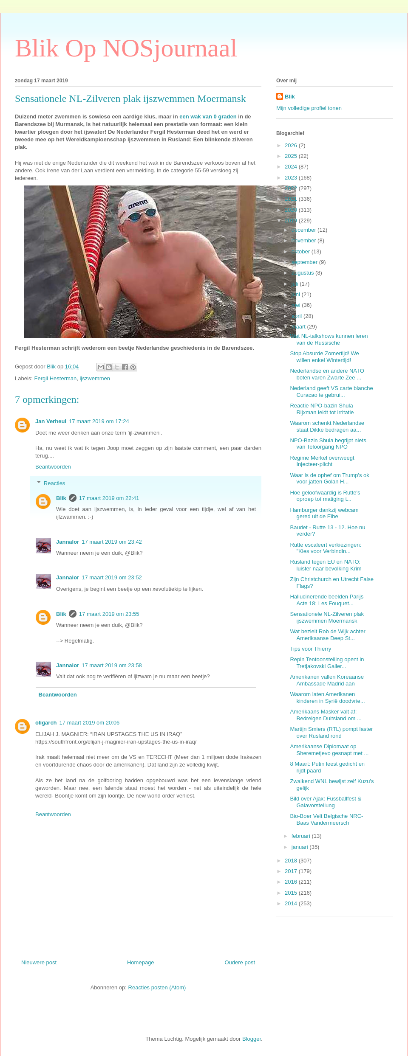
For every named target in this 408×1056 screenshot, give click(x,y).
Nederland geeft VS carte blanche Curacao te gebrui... (331, 391)
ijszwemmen (94, 378)
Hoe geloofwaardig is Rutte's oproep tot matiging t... (325, 496)
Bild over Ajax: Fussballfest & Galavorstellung (325, 802)
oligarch (46, 722)
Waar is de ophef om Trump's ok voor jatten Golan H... (329, 478)
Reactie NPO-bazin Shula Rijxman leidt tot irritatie (322, 409)
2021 (292, 199)
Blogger (251, 1039)
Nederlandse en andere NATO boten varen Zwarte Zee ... (327, 374)
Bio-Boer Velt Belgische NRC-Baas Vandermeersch (326, 819)
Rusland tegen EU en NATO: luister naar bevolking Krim (325, 565)
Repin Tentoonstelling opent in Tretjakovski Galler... (327, 662)
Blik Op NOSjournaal (126, 48)
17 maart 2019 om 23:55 (109, 614)
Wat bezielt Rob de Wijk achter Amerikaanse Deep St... (327, 634)
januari (301, 847)
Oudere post (239, 962)
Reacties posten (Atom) (157, 987)
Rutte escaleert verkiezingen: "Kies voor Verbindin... (325, 548)
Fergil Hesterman (55, 378)
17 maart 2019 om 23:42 (112, 542)
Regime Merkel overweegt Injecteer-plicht (322, 461)
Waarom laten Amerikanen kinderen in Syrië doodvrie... (327, 697)
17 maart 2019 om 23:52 (112, 577)
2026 (292, 145)
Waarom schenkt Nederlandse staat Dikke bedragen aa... (327, 426)
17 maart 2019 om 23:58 (112, 665)
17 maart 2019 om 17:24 (99, 421)
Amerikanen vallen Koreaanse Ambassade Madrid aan (326, 680)
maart (299, 326)
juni (297, 294)
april (297, 316)
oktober (302, 251)
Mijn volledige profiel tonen (309, 108)
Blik (61, 498)
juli (296, 284)
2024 (292, 166)
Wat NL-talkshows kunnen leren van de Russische (329, 339)
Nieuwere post (39, 962)
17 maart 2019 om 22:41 (109, 498)
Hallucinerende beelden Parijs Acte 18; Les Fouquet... (326, 600)
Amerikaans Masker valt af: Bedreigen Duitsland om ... (325, 715)
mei (297, 305)
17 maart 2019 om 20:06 (90, 722)
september (305, 262)
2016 (292, 882)
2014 (292, 903)
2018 (292, 860)
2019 (292, 220)
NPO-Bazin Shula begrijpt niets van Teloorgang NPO (328, 443)
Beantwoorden (53, 466)
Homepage (140, 962)
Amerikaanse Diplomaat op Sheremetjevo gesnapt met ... (329, 749)
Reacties (54, 483)
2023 (292, 177)
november (304, 240)
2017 (292, 871)
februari (302, 836)
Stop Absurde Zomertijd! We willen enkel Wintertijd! (324, 356)
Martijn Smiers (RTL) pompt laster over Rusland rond (331, 732)
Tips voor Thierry (310, 649)
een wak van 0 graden (208, 116)
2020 (292, 210)
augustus (303, 273)
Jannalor (67, 542)
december (304, 230)
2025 (292, 156)
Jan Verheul (50, 421)
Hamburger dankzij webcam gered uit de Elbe (324, 513)
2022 (292, 188)
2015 (292, 893)
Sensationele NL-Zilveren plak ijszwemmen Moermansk (326, 617)
